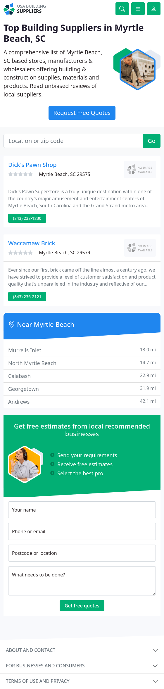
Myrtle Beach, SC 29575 (64, 174)
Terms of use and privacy (38, 681)
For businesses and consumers (45, 665)
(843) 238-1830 (27, 218)
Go (152, 141)
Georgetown (82, 388)
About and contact (30, 650)
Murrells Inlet (82, 350)
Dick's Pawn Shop (32, 165)
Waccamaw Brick (31, 243)
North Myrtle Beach (82, 363)
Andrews (82, 401)
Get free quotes (82, 605)
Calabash (82, 375)
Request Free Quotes (82, 113)
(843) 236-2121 (27, 296)
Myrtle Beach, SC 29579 (64, 252)
